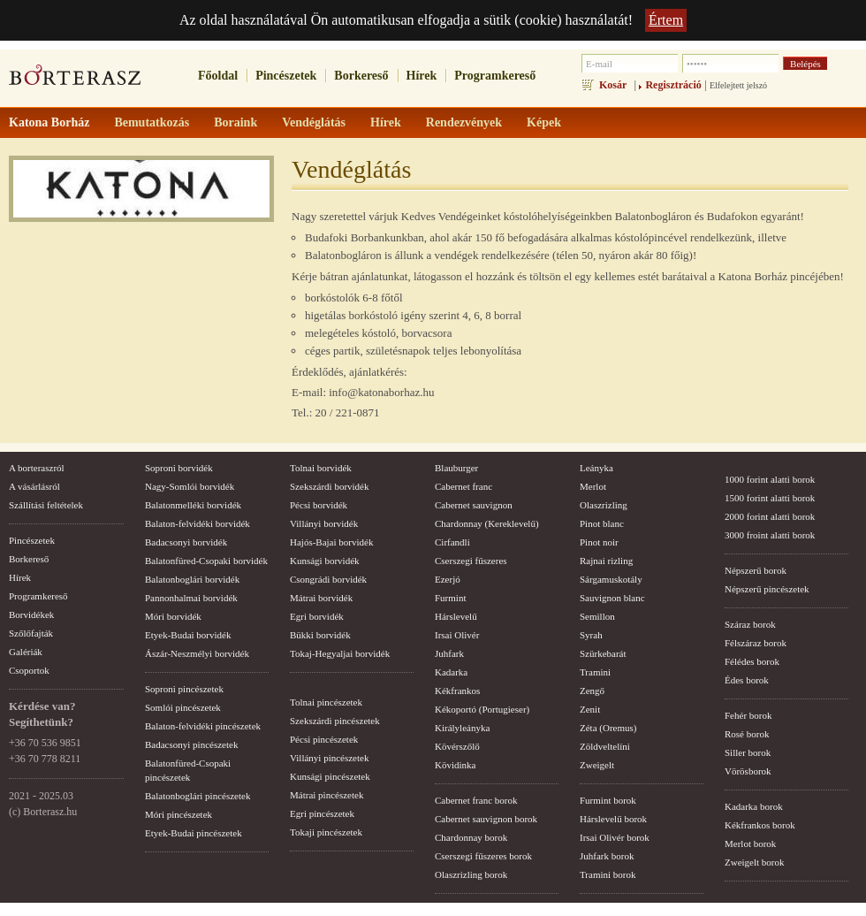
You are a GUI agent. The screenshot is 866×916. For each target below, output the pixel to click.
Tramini (595, 672)
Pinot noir (599, 542)
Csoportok (29, 670)
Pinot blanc (602, 523)
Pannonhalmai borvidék (191, 597)
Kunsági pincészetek (330, 776)
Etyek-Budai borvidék (188, 635)
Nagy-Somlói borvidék (189, 486)
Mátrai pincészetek (326, 795)
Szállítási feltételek (46, 505)
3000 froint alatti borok (770, 535)
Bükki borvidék (320, 635)
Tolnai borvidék (321, 467)
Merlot (593, 486)
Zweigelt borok (755, 862)
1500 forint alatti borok (770, 497)
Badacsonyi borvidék (186, 542)
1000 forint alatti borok (770, 479)
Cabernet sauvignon (474, 505)
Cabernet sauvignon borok (486, 818)
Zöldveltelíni (605, 746)
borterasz (75, 80)
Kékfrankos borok (760, 825)
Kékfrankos (457, 690)
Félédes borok (752, 661)
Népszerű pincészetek (767, 589)
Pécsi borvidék (318, 505)
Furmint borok (608, 800)
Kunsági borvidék (325, 560)
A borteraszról (37, 467)
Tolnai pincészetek (326, 702)
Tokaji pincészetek (326, 832)
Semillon (597, 616)
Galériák (25, 651)
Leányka (596, 467)
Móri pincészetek (178, 814)
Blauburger (456, 467)
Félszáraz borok (755, 642)
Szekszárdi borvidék (329, 486)
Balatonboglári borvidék (192, 579)
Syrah (591, 635)
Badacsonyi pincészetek (191, 744)
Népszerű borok (755, 570)
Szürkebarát (603, 653)
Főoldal (218, 75)
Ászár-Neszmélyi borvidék (197, 653)
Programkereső (495, 75)
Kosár (613, 85)
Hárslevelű (456, 616)
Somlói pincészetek (183, 707)
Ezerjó (447, 579)
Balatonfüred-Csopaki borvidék (206, 560)
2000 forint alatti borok (770, 516)
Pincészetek (285, 75)
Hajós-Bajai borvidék (331, 542)
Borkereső (361, 75)
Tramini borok (607, 874)
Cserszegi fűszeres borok (483, 856)
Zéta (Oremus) (608, 727)
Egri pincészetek (322, 813)
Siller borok (748, 752)
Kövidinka (455, 765)
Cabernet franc (463, 486)
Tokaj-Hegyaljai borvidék (340, 653)
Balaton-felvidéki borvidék (197, 523)
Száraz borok (750, 624)
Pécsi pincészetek (324, 739)
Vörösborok (748, 771)
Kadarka (451, 672)
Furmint (450, 597)
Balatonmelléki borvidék (193, 505)
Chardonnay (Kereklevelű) (487, 523)
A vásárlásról (34, 486)
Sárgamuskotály (611, 579)
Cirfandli (452, 542)
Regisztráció (673, 85)
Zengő (592, 690)
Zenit (590, 709)
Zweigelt (597, 765)
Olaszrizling (603, 505)
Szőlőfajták (31, 633)
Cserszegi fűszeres (471, 560)
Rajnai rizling (606, 560)
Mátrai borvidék (321, 597)
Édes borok (747, 680)
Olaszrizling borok (471, 874)
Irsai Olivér (457, 635)
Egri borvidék (317, 616)
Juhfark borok (607, 856)
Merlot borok (750, 843)
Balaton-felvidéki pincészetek (203, 726)
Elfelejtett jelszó (738, 85)
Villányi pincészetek (329, 757)
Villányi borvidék (324, 523)
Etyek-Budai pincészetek (193, 833)
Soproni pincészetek (184, 688)
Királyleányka (462, 727)
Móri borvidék (173, 616)
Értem (666, 19)
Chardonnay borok (471, 837)
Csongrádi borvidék (328, 579)
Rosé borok (747, 734)
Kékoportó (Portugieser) (482, 709)
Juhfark (449, 653)
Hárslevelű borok (613, 818)
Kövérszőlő (457, 746)
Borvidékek (31, 614)
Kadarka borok (754, 806)
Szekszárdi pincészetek (335, 720)
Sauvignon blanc (612, 597)
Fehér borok (748, 715)
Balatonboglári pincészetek (197, 795)
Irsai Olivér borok (615, 837)
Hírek (421, 75)
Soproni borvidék (179, 467)
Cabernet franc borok (476, 800)
